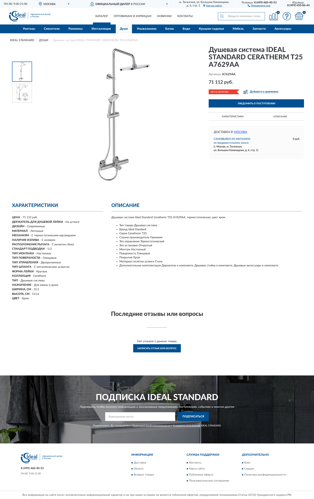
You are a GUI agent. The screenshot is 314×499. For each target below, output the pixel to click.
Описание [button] (280, 116)
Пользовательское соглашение (209, 480)
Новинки (164, 16)
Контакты (185, 16)
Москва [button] (240, 132)
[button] (259, 5)
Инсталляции (101, 28)
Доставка (140, 462)
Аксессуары (283, 28)
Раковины (75, 28)
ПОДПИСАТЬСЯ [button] (193, 416)
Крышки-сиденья (211, 28)
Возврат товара (144, 474)
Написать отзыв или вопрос (157, 348)
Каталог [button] (101, 16)
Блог (247, 462)
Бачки (169, 28)
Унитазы (29, 28)
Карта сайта (197, 468)
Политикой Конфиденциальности (151, 425)
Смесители (52, 28)
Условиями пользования (186, 425)
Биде (186, 28)
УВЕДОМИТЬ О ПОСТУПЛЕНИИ (256, 103)
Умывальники (146, 28)
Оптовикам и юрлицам (132, 16)
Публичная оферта (201, 474)
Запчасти (259, 28)
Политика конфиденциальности (265, 474)
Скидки (249, 468)
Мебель (238, 28)
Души (124, 28)
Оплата (138, 468)
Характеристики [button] (233, 116)
